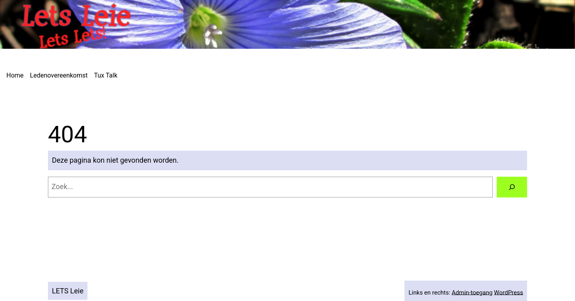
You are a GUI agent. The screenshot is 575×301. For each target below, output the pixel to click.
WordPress (508, 292)
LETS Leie (67, 291)
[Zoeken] (512, 187)
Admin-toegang (472, 292)
